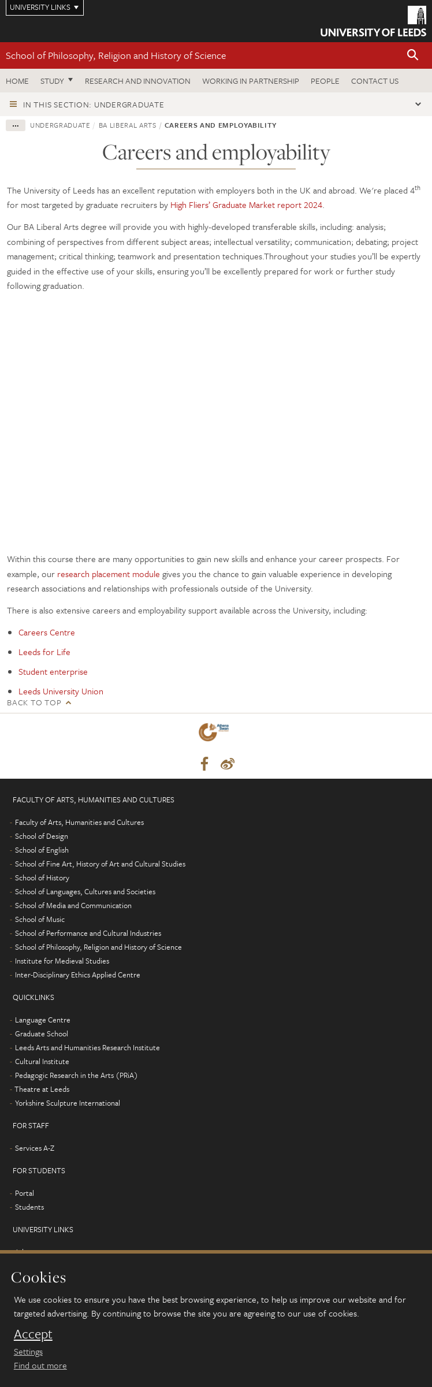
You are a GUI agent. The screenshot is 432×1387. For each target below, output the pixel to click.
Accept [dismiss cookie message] (33, 1334)
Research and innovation (138, 81)
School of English (42, 850)
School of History (42, 877)
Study (52, 81)
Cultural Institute (42, 1061)
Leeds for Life (44, 651)
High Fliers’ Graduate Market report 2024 (246, 204)
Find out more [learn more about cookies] (40, 1365)
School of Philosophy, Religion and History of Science (116, 55)
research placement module (108, 573)
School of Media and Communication (73, 905)
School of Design (41, 836)
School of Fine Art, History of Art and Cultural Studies (100, 863)
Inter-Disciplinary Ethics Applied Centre (77, 974)
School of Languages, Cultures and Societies (85, 891)
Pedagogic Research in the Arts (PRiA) (76, 1075)
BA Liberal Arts (128, 125)
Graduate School (41, 1033)
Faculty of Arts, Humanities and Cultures (79, 822)
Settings (28, 1351)
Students (29, 1207)
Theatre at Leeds (41, 1089)
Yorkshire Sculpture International (67, 1103)
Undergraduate (60, 125)
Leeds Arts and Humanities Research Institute (87, 1047)
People (325, 81)
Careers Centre (46, 632)
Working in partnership (250, 81)
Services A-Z (34, 1148)
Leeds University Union (60, 691)
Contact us (375, 81)
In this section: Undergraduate (94, 104)
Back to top (34, 702)
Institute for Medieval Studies (62, 960)
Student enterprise (53, 671)
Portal (24, 1193)
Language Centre (42, 1019)
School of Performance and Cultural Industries (88, 933)
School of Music (40, 919)
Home (17, 81)
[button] (413, 56)
